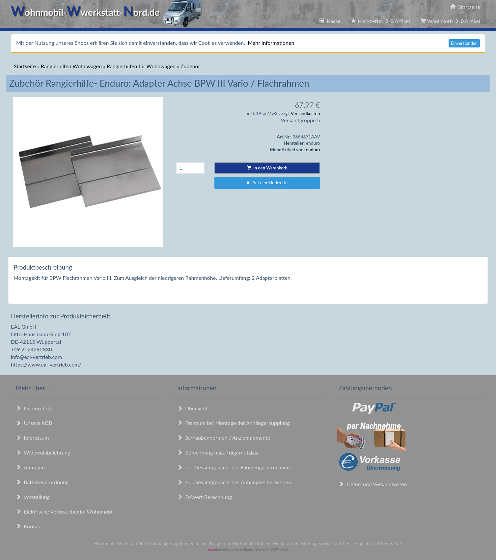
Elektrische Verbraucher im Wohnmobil (65, 511)
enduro (313, 149)
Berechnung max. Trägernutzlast (218, 452)
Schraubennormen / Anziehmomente (223, 437)
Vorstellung (33, 497)
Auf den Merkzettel (267, 182)
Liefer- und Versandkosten (373, 484)
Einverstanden (464, 43)
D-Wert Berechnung (204, 497)
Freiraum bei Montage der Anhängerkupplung (233, 423)
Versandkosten (305, 113)
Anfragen (30, 467)
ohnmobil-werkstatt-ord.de (108, 12)
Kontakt (29, 526)
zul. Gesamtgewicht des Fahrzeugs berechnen (233, 467)
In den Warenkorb (267, 167)
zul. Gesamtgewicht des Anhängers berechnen (234, 482)
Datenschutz (34, 408)
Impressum (32, 437)
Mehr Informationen (271, 43)
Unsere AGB (34, 423)
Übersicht (192, 408)
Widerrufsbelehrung (43, 452)
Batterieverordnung (42, 482)
